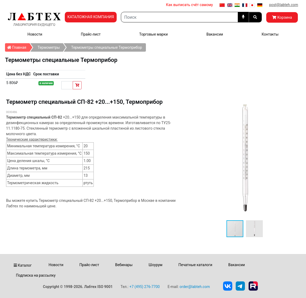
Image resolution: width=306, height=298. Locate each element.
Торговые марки (153, 34)
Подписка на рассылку (36, 275)
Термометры (49, 47)
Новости (34, 34)
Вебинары (123, 265)
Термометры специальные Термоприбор (106, 47)
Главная (18, 46)
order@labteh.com (195, 287)
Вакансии (214, 34)
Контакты (269, 34)
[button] (254, 229)
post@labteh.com (283, 5)
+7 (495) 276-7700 (144, 287)
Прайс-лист (91, 34)
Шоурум (155, 265)
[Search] (179, 17)
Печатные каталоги (195, 265)
